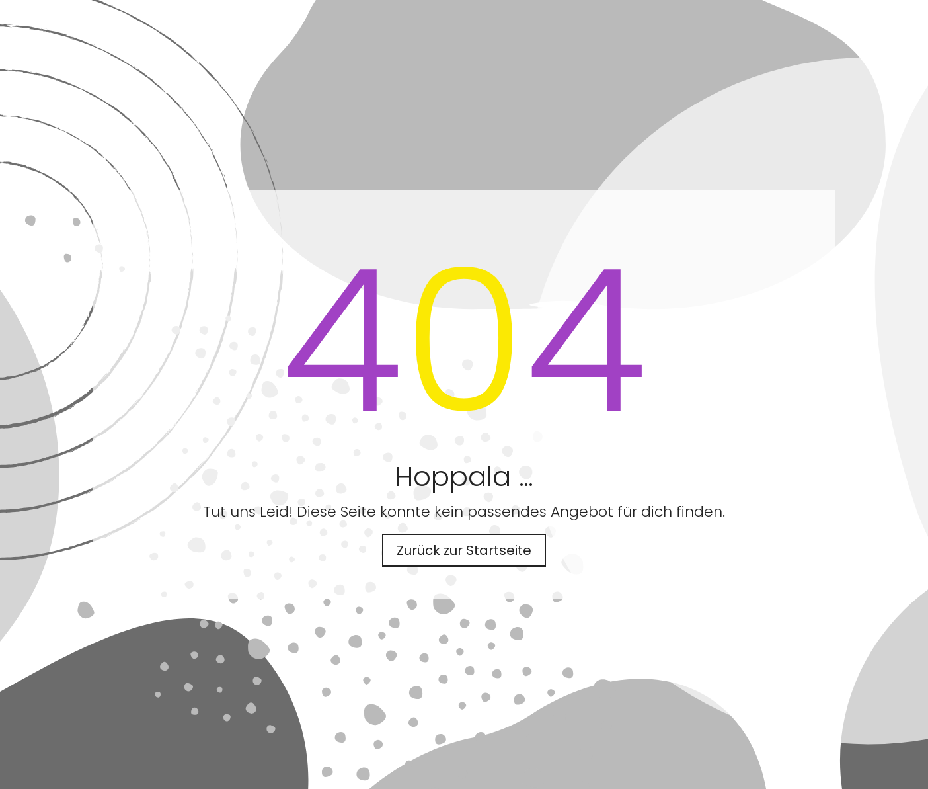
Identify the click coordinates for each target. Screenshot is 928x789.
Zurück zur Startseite (464, 550)
